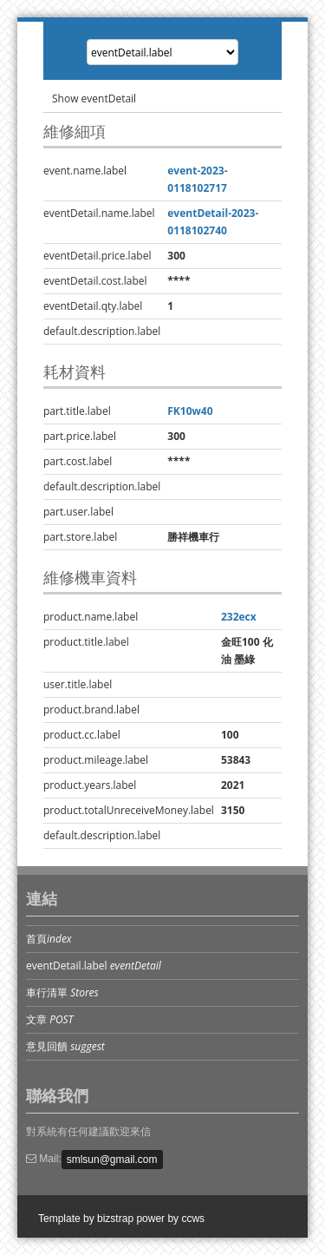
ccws (193, 1218)
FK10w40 (189, 411)
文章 (50, 1019)
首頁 (49, 938)
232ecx (239, 616)
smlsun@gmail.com (112, 1159)
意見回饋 (65, 1046)
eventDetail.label (93, 965)
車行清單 (62, 992)
